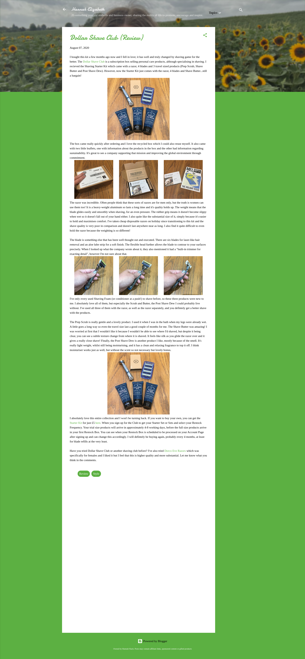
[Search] (240, 11)
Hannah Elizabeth (87, 9)
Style (96, 473)
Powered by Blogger (152, 641)
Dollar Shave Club (94, 61)
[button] (205, 36)
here (98, 422)
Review (83, 473)
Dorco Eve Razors (175, 450)
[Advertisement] (230, 85)
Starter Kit (76, 422)
